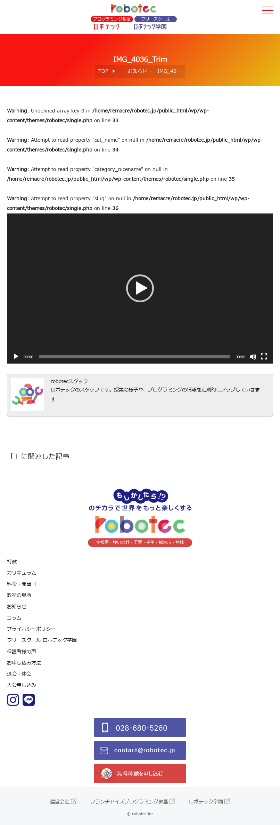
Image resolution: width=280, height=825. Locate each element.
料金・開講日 (21, 584)
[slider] (134, 356)
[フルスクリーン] (264, 356)
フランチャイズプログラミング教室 (129, 801)
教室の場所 (19, 595)
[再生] (16, 356)
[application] (140, 288)
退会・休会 (19, 674)
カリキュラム (21, 573)
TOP (103, 71)
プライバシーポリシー (31, 629)
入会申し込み (21, 685)
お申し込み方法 (24, 663)
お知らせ (137, 71)
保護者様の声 (21, 651)
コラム (14, 618)
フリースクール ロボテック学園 (42, 640)
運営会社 (59, 801)
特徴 (12, 562)
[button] (140, 288)
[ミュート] (252, 356)
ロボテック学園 (206, 801)
